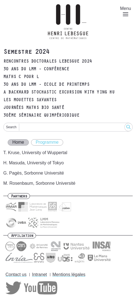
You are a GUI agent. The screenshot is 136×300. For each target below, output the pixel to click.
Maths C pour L (21, 77)
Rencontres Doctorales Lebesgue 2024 (47, 62)
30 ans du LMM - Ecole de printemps (46, 85)
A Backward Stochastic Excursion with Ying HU (59, 92)
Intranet (39, 274)
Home (18, 142)
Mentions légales (68, 274)
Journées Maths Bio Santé (33, 108)
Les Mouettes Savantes (29, 100)
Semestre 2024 (26, 52)
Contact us (15, 274)
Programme (47, 142)
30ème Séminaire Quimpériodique (41, 116)
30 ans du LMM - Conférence (36, 69)
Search (11, 127)
